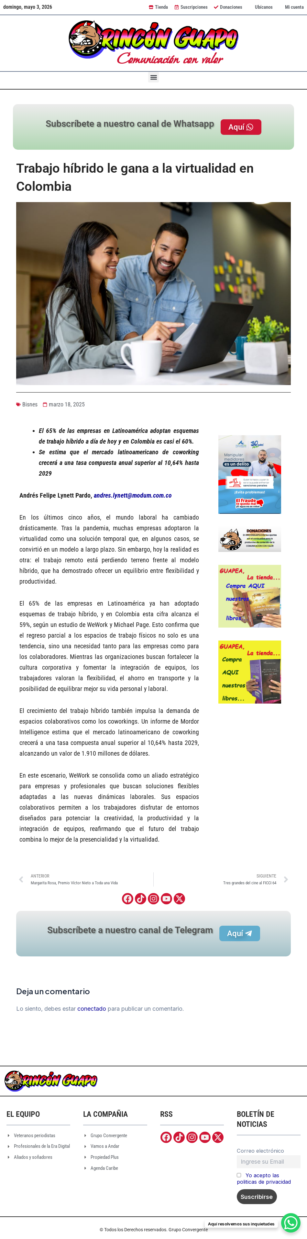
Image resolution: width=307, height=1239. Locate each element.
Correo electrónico (260, 1150)
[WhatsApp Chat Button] (291, 1223)
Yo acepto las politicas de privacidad (264, 1178)
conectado (91, 1009)
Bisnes (30, 404)
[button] (153, 77)
